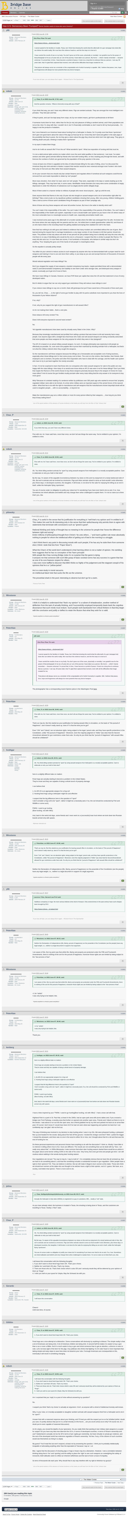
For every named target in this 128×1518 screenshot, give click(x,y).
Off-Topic (23, 16)
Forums (5, 12)
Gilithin (9, 1322)
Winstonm (11, 595)
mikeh (9, 91)
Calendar (22, 12)
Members (13, 12)
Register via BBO (97, 8)
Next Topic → (121, 1482)
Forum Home (15, 1514)
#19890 (123, 835)
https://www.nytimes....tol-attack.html (46, 909)
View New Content (116, 16)
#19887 (123, 628)
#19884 (123, 449)
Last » (49, 20)
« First (16, 20)
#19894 (123, 1013)
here (95, 689)
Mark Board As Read (39, 1514)
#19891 (123, 889)
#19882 (123, 91)
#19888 (123, 701)
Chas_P (9, 415)
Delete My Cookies (26, 1514)
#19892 (123, 930)
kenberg (10, 1047)
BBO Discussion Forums (10, 16)
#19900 (123, 1366)
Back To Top (6, 1514)
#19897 (123, 1220)
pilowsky (10, 512)
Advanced (125, 12)
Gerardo (10, 1286)
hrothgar (10, 750)
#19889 (123, 750)
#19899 (123, 1322)
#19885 (123, 512)
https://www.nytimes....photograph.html (47, 43)
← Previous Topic (98, 1482)
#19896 (123, 1186)
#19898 (123, 1286)
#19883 (123, 415)
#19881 (123, 30)
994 (28, 20)
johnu (9, 1186)
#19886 (123, 595)
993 (24, 20)
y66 (8, 30)
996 (37, 20)
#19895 (123, 1047)
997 (41, 20)
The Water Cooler (33, 16)
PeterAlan (11, 628)
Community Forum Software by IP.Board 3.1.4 (111, 1514)
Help (121, 9)
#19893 (123, 969)
